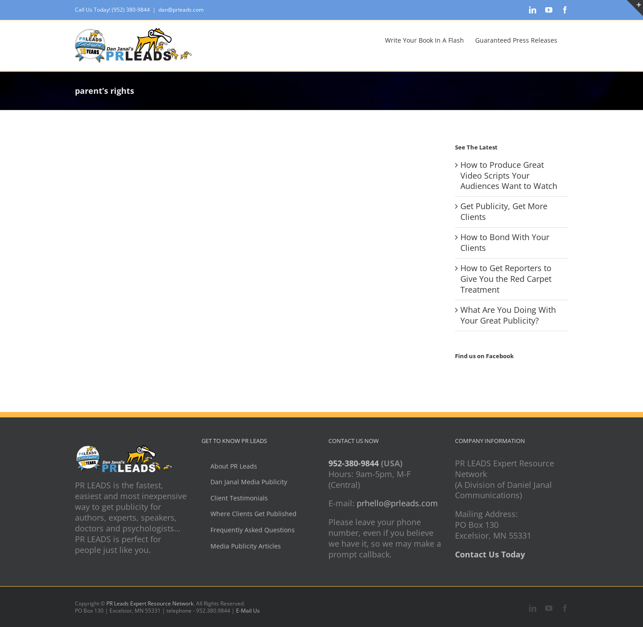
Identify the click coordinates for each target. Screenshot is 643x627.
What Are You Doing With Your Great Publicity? (508, 315)
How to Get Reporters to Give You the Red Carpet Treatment (505, 279)
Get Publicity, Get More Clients (503, 211)
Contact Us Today (490, 554)
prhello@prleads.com (397, 503)
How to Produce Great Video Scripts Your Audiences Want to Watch (508, 175)
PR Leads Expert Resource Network (149, 603)
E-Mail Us (248, 610)
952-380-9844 (353, 463)
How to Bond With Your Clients (504, 242)
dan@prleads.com (181, 9)
